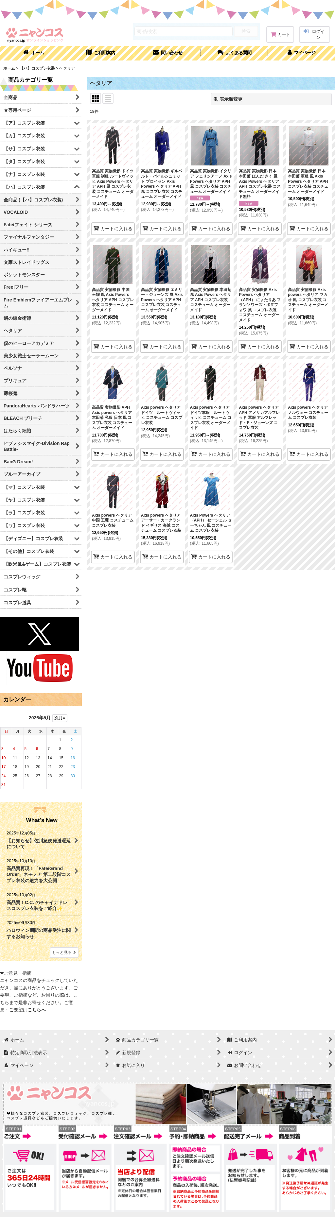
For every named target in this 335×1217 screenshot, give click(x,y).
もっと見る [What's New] (64, 952)
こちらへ (36, 1009)
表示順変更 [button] (228, 99)
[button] (234, 53)
